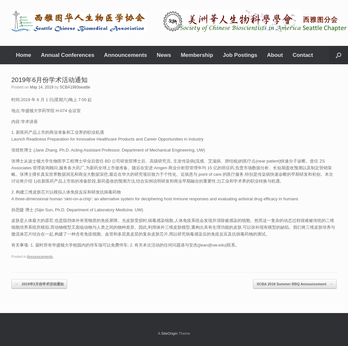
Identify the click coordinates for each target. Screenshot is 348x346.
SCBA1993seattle (74, 87)
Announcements (125, 55)
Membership (197, 55)
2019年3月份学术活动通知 (39, 284)
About (275, 55)
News (164, 55)
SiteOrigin (169, 333)
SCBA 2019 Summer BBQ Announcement (295, 284)
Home (23, 55)
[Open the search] (338, 55)
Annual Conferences (67, 55)
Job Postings (240, 55)
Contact (302, 55)
